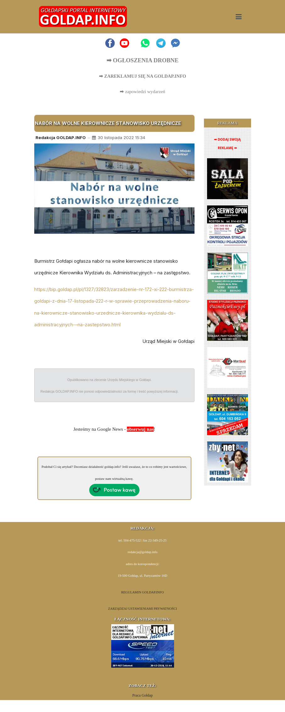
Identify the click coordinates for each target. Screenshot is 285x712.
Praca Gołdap (142, 695)
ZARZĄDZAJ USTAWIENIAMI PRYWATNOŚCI (142, 608)
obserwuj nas (140, 429)
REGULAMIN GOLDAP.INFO (142, 592)
